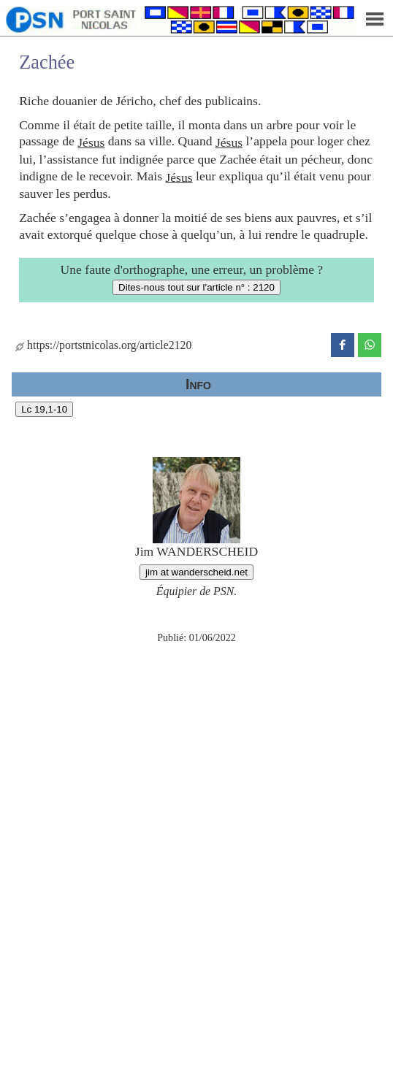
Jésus (90, 142)
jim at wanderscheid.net (196, 572)
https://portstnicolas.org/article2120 (103, 345)
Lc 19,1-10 (44, 409)
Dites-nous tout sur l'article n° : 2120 (196, 287)
